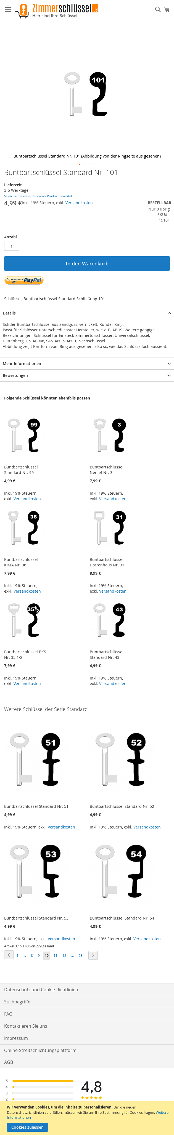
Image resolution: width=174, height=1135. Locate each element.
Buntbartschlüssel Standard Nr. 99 (21, 469)
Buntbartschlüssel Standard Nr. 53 (36, 918)
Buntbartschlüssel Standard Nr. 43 (106, 654)
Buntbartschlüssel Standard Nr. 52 (122, 806)
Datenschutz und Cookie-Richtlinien (41, 990)
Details (9, 313)
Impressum (16, 1038)
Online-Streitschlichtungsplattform (40, 1050)
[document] (87, 1118)
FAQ (8, 1014)
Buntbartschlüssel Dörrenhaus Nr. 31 (107, 562)
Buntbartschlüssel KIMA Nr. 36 (21, 562)
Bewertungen (15, 375)
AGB (8, 1062)
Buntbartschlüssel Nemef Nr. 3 (106, 469)
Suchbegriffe (17, 1002)
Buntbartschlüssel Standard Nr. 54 (122, 918)
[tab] (87, 313)
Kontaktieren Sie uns (25, 1026)
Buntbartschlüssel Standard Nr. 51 (36, 806)
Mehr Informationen (22, 363)
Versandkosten (79, 202)
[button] (79, 164)
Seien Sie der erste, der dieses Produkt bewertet (38, 196)
